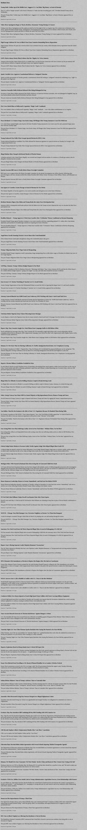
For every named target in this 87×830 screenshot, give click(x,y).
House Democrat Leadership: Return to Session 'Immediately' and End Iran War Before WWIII (29, 481)
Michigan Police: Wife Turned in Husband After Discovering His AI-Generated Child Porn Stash (29, 463)
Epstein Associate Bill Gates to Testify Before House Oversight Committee (22, 170)
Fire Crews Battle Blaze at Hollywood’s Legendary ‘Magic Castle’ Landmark (27, 112)
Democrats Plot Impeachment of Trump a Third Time (16, 798)
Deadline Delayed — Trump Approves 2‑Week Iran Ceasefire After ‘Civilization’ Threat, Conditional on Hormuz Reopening (37, 218)
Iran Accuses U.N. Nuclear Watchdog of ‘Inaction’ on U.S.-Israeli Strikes (22, 282)
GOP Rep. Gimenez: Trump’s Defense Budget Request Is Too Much (24, 273)
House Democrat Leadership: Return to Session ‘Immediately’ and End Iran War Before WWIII (32, 489)
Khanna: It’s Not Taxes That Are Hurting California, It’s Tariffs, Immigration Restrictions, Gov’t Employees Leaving (38, 353)
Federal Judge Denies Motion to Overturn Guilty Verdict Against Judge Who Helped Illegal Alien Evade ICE (32, 446)
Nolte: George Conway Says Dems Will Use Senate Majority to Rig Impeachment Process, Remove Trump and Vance (35, 395)
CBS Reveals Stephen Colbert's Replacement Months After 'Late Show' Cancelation (25, 730)
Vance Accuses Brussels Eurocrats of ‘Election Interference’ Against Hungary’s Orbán (29, 621)
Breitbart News (5, 2)
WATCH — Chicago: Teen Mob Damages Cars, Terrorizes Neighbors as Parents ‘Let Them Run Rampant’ (35, 519)
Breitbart (3, 16)
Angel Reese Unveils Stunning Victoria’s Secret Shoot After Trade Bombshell (23, 235)
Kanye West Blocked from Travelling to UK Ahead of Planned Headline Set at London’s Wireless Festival (31, 663)
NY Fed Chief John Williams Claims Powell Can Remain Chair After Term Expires (25, 497)
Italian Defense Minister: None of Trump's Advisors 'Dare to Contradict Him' (23, 680)
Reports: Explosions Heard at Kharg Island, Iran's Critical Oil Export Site (22, 647)
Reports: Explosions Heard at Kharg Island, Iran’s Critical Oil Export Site (26, 655)
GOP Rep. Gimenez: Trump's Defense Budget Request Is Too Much (20, 266)
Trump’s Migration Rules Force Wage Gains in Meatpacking (22, 257)
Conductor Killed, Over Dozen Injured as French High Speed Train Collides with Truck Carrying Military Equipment (35, 596)
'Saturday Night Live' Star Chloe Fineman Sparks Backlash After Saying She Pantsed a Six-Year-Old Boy (31, 629)
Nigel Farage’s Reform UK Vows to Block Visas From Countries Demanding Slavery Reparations (32, 50)
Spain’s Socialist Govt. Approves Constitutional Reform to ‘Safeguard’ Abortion (28, 82)
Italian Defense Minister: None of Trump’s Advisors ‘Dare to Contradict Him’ (27, 688)
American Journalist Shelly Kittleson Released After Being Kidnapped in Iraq (23, 90)
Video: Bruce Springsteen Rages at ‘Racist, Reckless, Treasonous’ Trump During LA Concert (28, 25)
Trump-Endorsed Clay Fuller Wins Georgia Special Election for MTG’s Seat (26, 146)
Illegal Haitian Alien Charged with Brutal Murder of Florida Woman (21, 154)
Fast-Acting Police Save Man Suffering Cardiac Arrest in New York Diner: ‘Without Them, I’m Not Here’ (35, 436)
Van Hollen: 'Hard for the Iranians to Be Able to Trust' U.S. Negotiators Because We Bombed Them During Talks (34, 411)
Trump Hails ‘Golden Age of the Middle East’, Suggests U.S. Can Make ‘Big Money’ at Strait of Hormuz (34, 15)
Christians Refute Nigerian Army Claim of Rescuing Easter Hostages (21, 314)
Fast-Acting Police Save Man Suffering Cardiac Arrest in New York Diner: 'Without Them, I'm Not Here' (31, 428)
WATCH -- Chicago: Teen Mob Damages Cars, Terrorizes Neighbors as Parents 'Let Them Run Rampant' (31, 513)
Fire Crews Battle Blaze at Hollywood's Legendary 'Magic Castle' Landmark (23, 106)
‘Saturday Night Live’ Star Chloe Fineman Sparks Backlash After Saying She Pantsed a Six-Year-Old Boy (35, 637)
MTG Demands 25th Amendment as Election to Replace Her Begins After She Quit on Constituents (29, 561)
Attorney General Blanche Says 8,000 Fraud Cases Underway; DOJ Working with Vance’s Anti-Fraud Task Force (37, 304)
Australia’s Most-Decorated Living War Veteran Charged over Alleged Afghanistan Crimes (30, 704)
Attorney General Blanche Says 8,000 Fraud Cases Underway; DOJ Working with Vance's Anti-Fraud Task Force (34, 296)
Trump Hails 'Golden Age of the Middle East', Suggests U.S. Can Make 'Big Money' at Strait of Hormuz (31, 7)
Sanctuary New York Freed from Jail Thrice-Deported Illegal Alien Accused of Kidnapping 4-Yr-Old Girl (31, 529)
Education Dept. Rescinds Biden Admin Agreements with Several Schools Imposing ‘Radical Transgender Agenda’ (34, 744)
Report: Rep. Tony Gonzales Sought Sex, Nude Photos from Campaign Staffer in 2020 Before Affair (29, 328)
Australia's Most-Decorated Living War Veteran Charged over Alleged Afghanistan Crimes (27, 696)
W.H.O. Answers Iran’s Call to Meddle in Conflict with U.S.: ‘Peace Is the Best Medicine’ (30, 587)
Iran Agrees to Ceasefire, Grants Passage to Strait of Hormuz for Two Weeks (23, 187)
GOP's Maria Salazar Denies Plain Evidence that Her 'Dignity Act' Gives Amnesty (25, 58)
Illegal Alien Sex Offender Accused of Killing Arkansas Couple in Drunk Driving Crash (26, 381)
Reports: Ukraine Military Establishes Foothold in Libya (17, 363)
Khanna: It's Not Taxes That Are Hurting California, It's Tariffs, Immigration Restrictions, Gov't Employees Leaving (35, 345)
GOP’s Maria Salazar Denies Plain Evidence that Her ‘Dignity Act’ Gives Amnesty (28, 66)
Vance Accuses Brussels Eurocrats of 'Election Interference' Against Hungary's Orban (26, 613)
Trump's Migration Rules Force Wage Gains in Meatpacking (18, 250)
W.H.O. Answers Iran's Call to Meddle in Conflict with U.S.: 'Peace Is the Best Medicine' (26, 578)
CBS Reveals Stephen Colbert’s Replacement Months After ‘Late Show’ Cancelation (29, 736)
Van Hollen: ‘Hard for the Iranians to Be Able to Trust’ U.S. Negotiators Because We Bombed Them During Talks (37, 419)
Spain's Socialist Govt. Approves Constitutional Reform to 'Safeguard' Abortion (24, 74)
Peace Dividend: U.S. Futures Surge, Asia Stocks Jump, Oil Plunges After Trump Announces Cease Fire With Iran (34, 120)
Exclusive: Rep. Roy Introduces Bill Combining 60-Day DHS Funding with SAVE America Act (28, 712)
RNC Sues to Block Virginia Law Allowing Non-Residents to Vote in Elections (23, 816)
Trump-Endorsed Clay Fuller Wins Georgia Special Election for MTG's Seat (23, 138)
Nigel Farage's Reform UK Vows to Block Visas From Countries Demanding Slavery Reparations (29, 42)
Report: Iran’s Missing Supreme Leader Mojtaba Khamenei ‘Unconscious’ (22, 545)
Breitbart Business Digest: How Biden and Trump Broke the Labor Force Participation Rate (27, 202)
